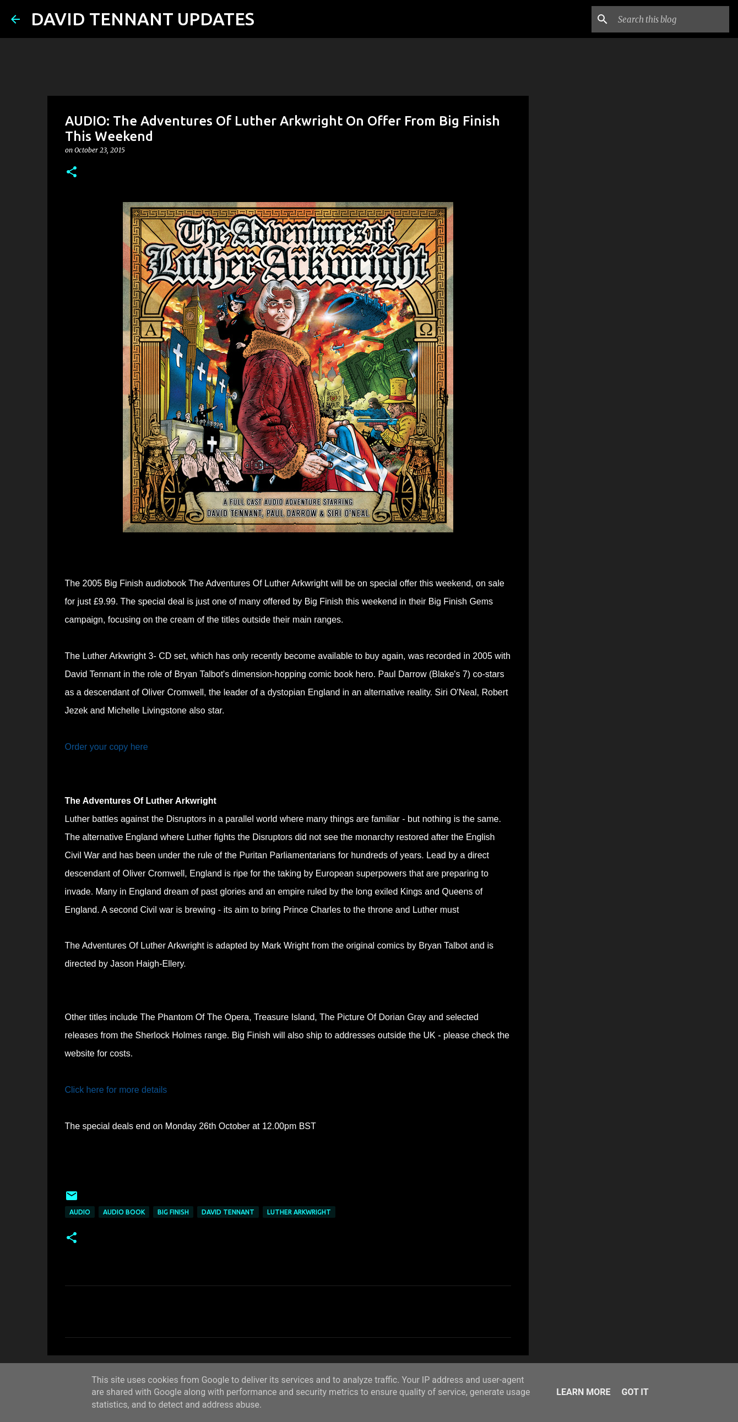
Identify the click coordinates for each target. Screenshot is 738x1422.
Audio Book (124, 1212)
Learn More (583, 1392)
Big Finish (173, 1212)
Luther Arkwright (299, 1212)
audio (79, 1212)
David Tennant (228, 1212)
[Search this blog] (671, 19)
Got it (634, 1392)
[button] (71, 172)
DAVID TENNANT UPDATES (142, 19)
